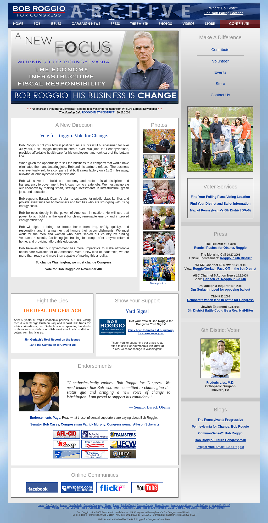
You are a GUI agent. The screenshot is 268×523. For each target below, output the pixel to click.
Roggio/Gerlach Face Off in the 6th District (224, 269)
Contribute (94, 508)
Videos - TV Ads (60, 508)
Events (117, 508)
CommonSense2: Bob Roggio (220, 433)
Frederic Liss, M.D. (220, 382)
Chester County (145, 505)
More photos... (159, 283)
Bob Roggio (52, 505)
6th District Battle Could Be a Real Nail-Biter (220, 310)
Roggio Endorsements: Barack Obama (163, 508)
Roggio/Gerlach (207, 508)
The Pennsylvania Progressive (220, 420)
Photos (46, 508)
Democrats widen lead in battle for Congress (220, 300)
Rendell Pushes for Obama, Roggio (220, 248)
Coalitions (128, 508)
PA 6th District (128, 505)
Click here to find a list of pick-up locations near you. (151, 332)
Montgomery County (182, 505)
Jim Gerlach (75, 505)
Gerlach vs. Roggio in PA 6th (224, 279)
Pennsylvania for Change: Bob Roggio (220, 426)
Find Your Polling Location (223, 13)
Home (41, 505)
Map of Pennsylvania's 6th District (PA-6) (220, 210)
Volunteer (107, 508)
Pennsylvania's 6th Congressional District (169, 512)
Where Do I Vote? (221, 505)
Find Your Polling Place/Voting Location (220, 197)
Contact (221, 508)
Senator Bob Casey (44, 424)
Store (138, 508)
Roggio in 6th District (236, 258)
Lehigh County (202, 505)
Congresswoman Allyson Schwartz (133, 424)
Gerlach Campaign (93, 505)
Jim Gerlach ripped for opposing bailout (220, 289)
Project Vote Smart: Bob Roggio (220, 447)
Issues (63, 505)
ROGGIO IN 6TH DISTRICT (98, 112)
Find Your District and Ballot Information (220, 203)
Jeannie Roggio (79, 508)
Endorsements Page (45, 417)
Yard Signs (191, 508)
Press (116, 505)
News (108, 505)
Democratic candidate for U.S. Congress (123, 512)
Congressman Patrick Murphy (83, 424)
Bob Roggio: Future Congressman (220, 440)
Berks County (162, 505)
